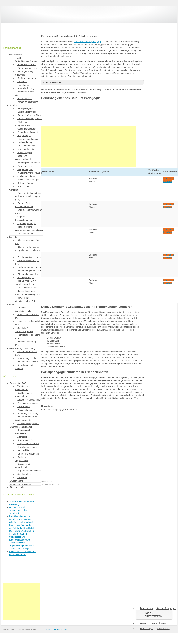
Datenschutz (58, 629)
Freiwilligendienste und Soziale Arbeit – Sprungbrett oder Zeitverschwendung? (22, 519)
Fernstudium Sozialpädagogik (87, 41)
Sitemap (67, 629)
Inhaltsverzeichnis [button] (52, 82)
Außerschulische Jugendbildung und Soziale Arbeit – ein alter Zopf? (21, 546)
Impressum (47, 629)
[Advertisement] (88, 146)
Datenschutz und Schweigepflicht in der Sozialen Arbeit (19, 510)
